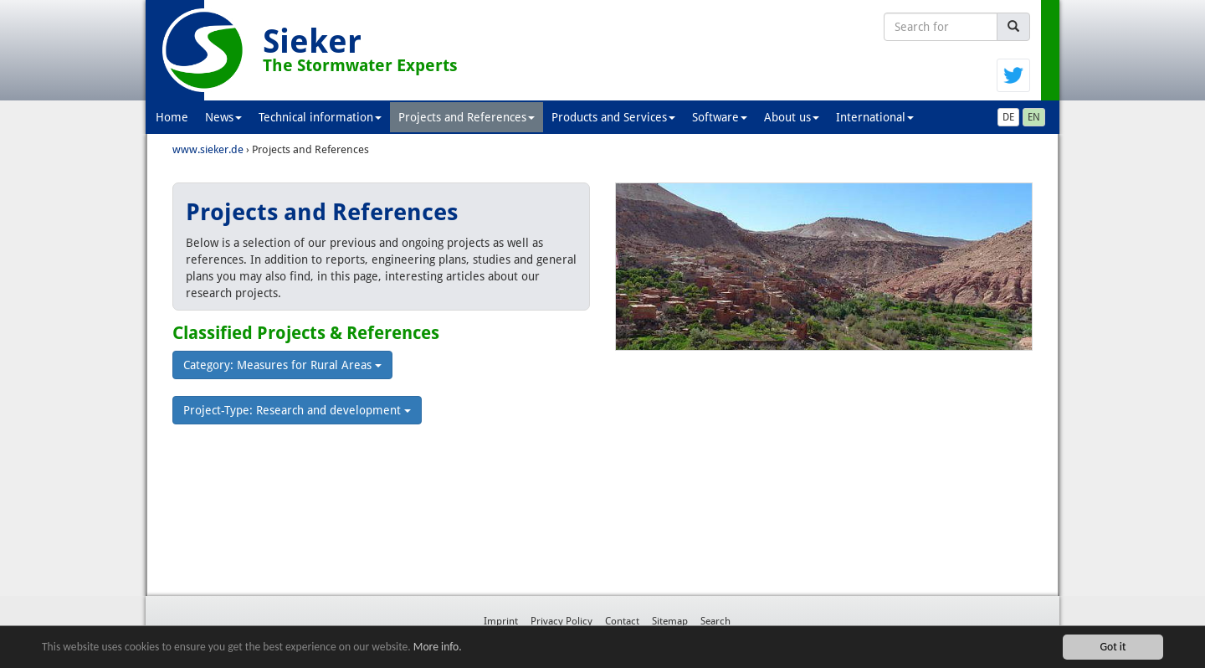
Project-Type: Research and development (297, 410)
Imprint (501, 621)
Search (715, 621)
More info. (437, 647)
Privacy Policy (561, 621)
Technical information (320, 117)
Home (172, 117)
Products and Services (613, 117)
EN (1034, 117)
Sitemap (670, 621)
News (223, 117)
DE (1008, 117)
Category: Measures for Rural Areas (282, 365)
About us (791, 117)
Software (719, 117)
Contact (622, 621)
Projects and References (466, 117)
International (875, 117)
